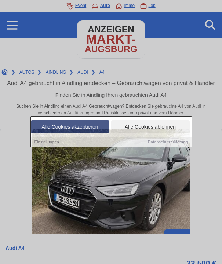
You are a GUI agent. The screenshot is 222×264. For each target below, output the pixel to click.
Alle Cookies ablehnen (150, 128)
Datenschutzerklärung (168, 142)
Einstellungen (46, 142)
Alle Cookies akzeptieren (69, 128)
